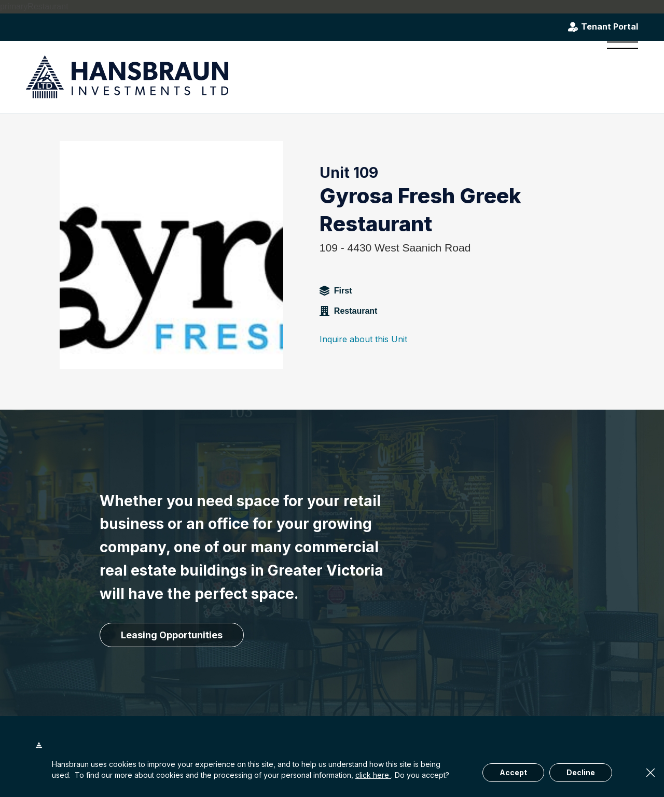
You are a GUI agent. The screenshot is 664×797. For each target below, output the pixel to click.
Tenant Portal (609, 27)
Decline (580, 772)
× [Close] (650, 772)
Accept (513, 772)
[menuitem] (619, 76)
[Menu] (619, 76)
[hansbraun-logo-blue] (127, 77)
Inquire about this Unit (363, 339)
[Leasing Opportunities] (172, 635)
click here (373, 775)
